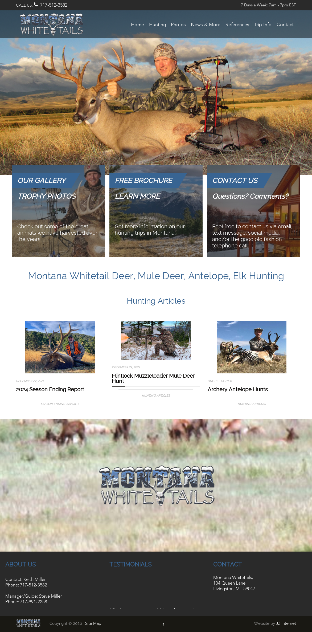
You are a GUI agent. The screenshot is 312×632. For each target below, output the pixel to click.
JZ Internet (286, 623)
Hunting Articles (156, 395)
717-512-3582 (53, 5)
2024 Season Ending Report (50, 389)
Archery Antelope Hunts (238, 389)
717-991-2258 (33, 601)
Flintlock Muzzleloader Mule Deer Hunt (153, 378)
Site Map (93, 623)
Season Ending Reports (60, 404)
